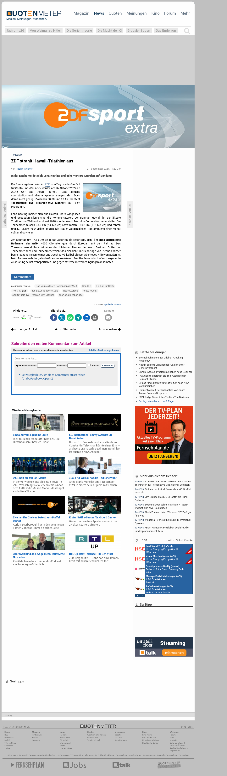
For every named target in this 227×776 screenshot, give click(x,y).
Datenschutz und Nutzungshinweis (177, 744)
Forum (170, 13)
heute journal (90, 290)
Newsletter (9, 737)
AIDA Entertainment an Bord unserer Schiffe (154, 589)
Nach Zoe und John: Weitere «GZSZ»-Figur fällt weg (163, 514)
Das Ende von (166, 30)
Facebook (8, 745)
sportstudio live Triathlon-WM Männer (33, 294)
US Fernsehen (63, 755)
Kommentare (22, 277)
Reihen (35, 737)
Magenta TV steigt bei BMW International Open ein (163, 521)
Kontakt (173, 740)
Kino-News (147, 735)
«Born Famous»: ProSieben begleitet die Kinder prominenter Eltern (162, 529)
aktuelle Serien (135, 755)
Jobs (172, 737)
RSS (6, 735)
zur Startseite (65, 329)
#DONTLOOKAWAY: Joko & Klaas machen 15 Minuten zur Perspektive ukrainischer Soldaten (163, 483)
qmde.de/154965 (112, 304)
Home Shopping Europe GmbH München (163, 549)
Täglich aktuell (93, 740)
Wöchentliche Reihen (96, 735)
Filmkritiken (50, 755)
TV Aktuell (23, 755)
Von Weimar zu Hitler (45, 30)
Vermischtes (65, 737)
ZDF (47, 184)
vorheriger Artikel (24, 329)
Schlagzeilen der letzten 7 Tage (156, 401)
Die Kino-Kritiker (149, 737)
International (65, 743)
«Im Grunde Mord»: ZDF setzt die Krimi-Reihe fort (161, 498)
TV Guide (99, 755)
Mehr (185, 13)
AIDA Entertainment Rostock (158, 579)
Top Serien (183, 755)
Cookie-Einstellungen (179, 748)
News (99, 13)
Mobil (7, 740)
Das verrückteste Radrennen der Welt (56, 285)
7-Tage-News (10, 743)
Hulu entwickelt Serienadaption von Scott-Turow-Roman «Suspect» (162, 391)
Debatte (118, 735)
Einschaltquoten (86, 755)
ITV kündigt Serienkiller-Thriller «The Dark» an (164, 397)
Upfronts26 (15, 30)
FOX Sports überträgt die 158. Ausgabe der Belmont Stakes (162, 377)
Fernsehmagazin (36, 755)
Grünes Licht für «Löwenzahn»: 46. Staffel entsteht (163, 491)
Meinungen (136, 13)
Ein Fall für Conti (105, 285)
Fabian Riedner (24, 168)
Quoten (115, 13)
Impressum (175, 750)
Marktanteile (92, 737)
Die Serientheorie (79, 30)
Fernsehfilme (121, 755)
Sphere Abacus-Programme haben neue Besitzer (165, 372)
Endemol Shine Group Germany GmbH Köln (160, 569)
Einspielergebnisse (150, 740)
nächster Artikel (109, 329)
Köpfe (62, 745)
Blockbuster (109, 755)
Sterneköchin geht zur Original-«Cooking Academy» (161, 359)
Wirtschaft (64, 740)
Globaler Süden (138, 30)
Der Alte (86, 285)
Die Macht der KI (109, 30)
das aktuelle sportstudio (44, 290)
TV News (74, 755)
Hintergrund (37, 735)
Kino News (13, 755)
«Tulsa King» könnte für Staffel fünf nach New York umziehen (164, 384)
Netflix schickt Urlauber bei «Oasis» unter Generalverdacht (161, 366)
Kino (155, 13)
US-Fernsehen (66, 748)
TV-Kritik (118, 737)
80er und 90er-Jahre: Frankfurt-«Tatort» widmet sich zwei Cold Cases (161, 506)
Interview (36, 740)
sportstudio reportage (71, 294)
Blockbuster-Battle (150, 743)
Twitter (7, 748)
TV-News (63, 735)
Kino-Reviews (121, 740)
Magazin (81, 13)
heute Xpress (70, 290)
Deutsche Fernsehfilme (167, 755)
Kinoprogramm (149, 755)
